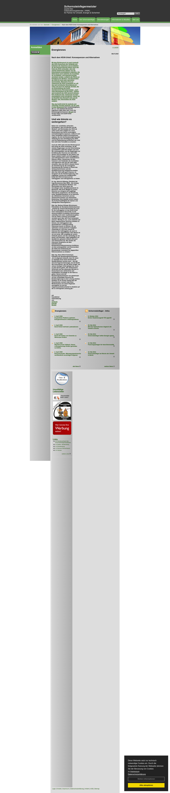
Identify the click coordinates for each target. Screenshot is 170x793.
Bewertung (60, 107)
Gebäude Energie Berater (55, 303)
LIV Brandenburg (60, 446)
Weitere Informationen (146, 779)
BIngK (71, 112)
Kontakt (59, 789)
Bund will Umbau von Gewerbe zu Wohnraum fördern (66, 336)
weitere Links (66, 454)
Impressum (134, 771)
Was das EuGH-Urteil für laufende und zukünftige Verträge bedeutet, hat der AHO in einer (65, 105)
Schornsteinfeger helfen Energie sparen (101, 336)
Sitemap (96, 789)
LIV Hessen (58, 450)
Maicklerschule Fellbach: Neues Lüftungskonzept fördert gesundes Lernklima (66, 346)
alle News (76, 366)
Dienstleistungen (103, 20)
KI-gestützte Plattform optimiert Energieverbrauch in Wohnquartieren (67, 318)
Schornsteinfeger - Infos (99, 311)
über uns (136, 20)
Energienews (60, 311)
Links (55, 439)
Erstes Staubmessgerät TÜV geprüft (99, 318)
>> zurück (115, 47)
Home (75, 20)
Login (54, 789)
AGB (91, 789)
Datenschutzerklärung (137, 774)
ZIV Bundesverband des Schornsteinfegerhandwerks (63, 441)
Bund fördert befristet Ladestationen (66, 327)
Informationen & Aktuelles (121, 20)
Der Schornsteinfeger (87, 20)
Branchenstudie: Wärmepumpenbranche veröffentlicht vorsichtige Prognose (68, 354)
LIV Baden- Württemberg (62, 444)
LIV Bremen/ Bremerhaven (62, 448)
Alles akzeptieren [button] (146, 785)
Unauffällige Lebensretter (58, 391)
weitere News (109, 366)
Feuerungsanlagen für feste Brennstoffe (101, 344)
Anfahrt (87, 789)
